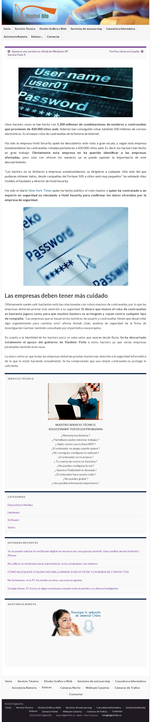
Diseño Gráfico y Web (53, 28)
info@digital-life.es (112, 715)
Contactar (53, 36)
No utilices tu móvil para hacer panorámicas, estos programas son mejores (53, 563)
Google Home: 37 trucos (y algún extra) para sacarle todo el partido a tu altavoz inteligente (63, 588)
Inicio (7, 28)
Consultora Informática (120, 28)
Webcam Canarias (97, 687)
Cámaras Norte (70, 687)
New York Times (40, 190)
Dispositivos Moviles (20, 505)
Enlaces (37, 36)
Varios (11, 527)
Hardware (14, 512)
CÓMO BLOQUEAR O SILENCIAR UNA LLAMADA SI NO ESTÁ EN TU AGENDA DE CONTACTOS (68, 572)
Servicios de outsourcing (86, 28)
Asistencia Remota (15, 36)
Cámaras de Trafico (127, 687)
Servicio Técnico (25, 28)
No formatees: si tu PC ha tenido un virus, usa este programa (45, 580)
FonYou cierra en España (124, 51)
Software (13, 520)
